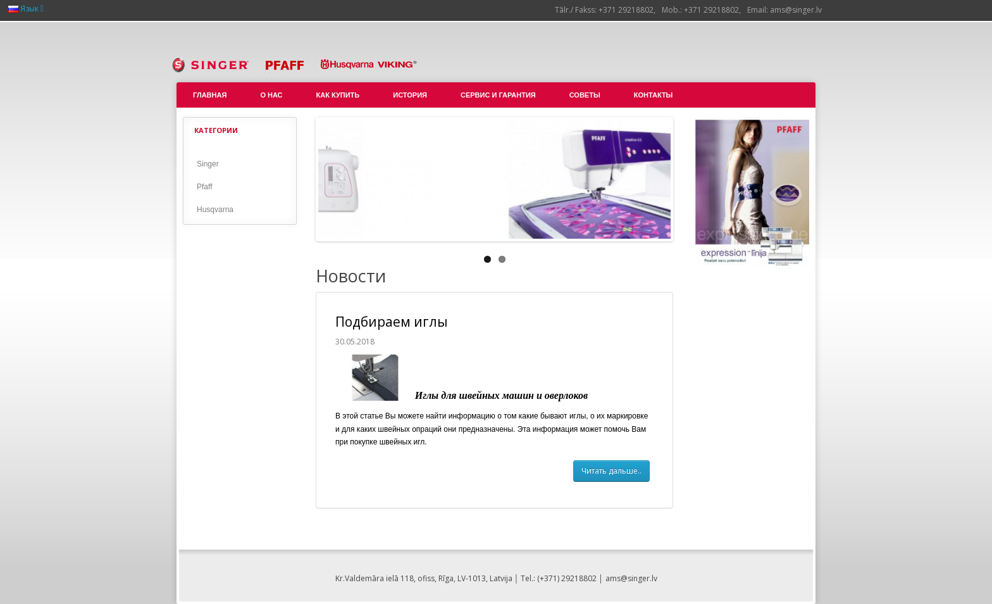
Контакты (653, 95)
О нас (271, 95)
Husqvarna (215, 209)
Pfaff (204, 186)
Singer (208, 164)
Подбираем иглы (391, 321)
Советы (584, 95)
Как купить (338, 95)
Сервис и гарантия (498, 95)
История (410, 95)
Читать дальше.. (611, 470)
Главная (209, 95)
